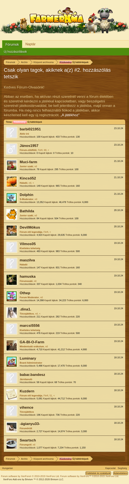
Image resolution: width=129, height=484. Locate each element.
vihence (26, 407)
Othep (25, 293)
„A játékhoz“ (70, 115)
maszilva (27, 260)
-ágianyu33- (30, 424)
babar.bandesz (32, 374)
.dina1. (25, 309)
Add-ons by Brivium (33, 479)
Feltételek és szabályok (98, 473)
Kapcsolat (110, 468)
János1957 (29, 145)
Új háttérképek (27, 122)
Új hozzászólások (15, 51)
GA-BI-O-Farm (32, 342)
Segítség (122, 468)
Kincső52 (28, 178)
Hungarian (7, 468)
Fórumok (12, 44)
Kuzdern (27, 391)
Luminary (28, 358)
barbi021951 (30, 129)
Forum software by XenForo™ (89, 476)
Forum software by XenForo (30, 476)
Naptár (30, 44)
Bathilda (27, 211)
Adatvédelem (120, 473)
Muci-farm (28, 162)
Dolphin (26, 195)
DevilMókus (30, 227)
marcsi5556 (30, 325)
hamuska (28, 276)
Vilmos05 (28, 244)
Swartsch (28, 440)
